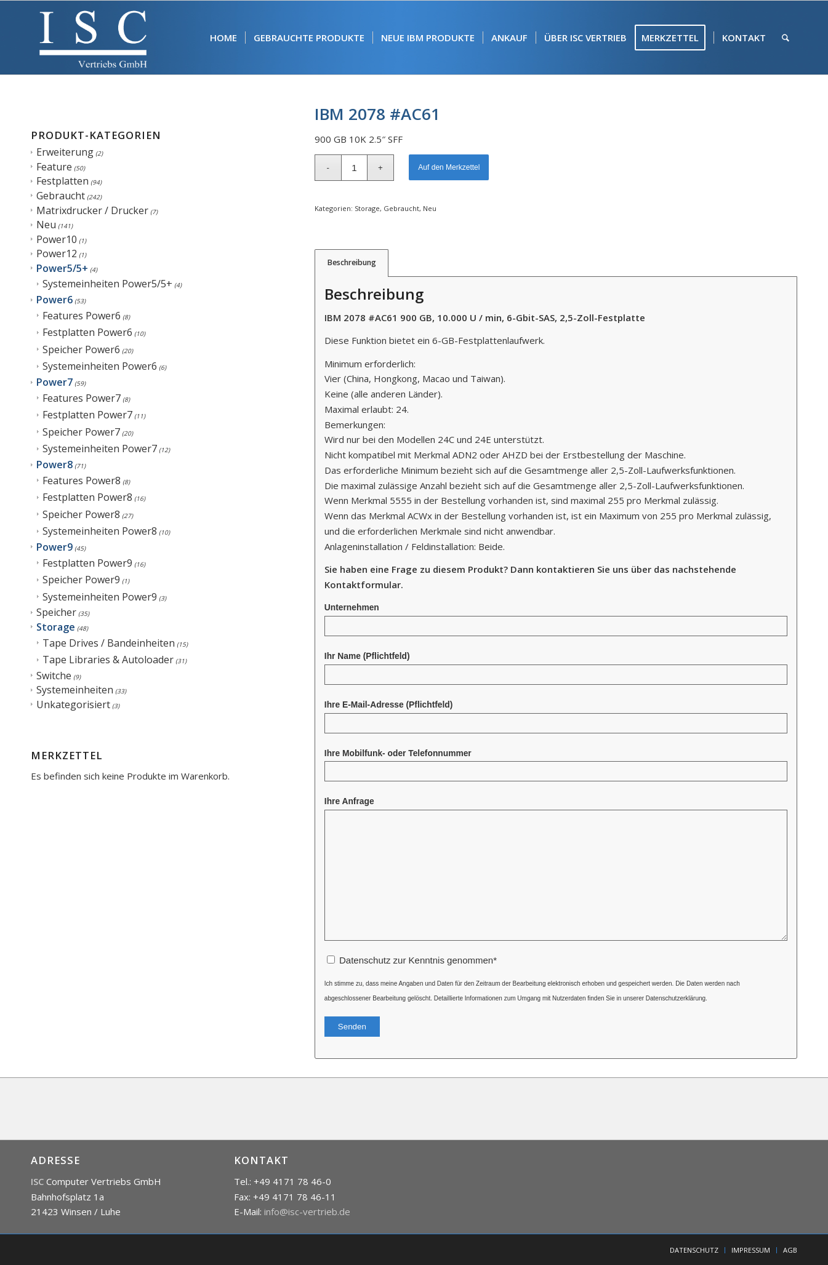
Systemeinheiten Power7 (99, 448)
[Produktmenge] (354, 167)
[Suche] (785, 37)
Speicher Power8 (81, 514)
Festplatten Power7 (87, 414)
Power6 (54, 299)
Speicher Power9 (81, 579)
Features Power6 (81, 315)
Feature (54, 167)
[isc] (93, 37)
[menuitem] (223, 37)
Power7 (54, 382)
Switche (53, 675)
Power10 (56, 239)
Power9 (54, 547)
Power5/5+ (62, 268)
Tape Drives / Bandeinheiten (108, 643)
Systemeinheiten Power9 (99, 597)
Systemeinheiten (74, 689)
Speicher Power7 (81, 432)
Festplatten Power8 (87, 497)
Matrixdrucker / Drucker (92, 210)
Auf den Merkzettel (449, 167)
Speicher (56, 612)
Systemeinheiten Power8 (99, 531)
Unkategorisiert (73, 704)
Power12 (56, 253)
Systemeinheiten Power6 (99, 366)
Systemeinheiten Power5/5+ (107, 283)
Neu (46, 224)
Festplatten (62, 181)
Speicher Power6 (81, 349)
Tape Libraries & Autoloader (108, 659)
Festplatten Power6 (87, 332)
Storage (55, 627)
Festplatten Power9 (87, 563)
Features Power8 (81, 480)
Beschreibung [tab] (352, 262)
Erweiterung (65, 152)
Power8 (54, 464)
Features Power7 (81, 398)
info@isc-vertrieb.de (307, 1211)
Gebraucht (60, 195)
